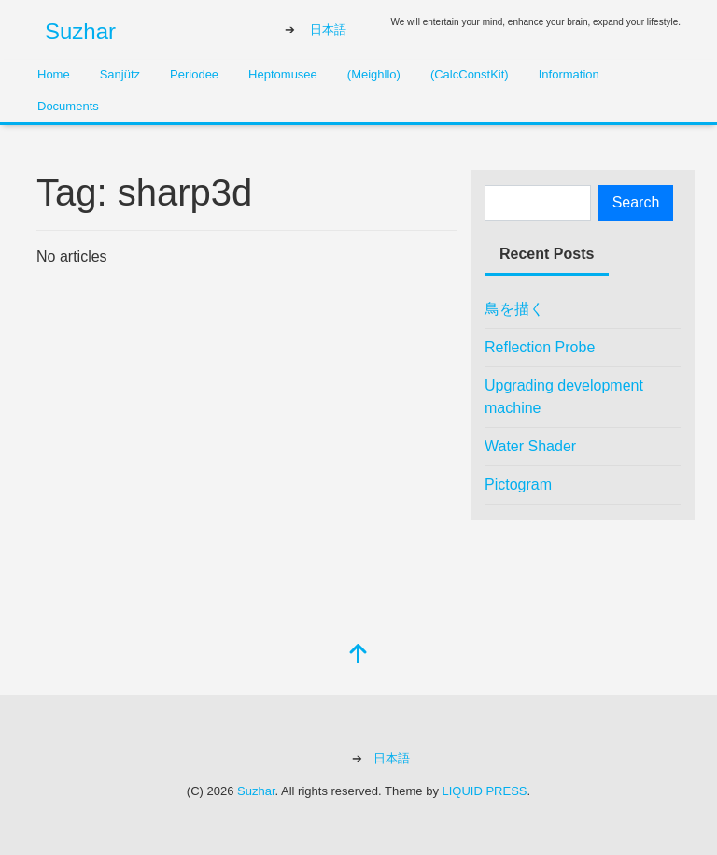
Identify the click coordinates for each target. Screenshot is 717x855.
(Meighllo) (374, 74)
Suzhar (80, 31)
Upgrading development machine (564, 397)
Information (569, 74)
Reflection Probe (540, 347)
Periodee (194, 74)
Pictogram (518, 484)
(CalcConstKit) (469, 74)
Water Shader (530, 446)
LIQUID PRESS (485, 791)
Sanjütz (120, 74)
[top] (358, 655)
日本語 (328, 29)
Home (53, 74)
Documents (68, 106)
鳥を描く (514, 309)
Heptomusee (282, 74)
